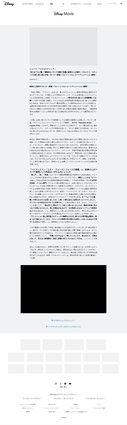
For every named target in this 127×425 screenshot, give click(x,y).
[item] (39, 4)
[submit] (121, 4)
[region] (63, 289)
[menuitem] (27, 4)
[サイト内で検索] (112, 4)
